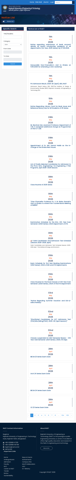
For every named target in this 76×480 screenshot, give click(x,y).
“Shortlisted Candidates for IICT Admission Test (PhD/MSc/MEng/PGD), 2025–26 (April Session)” (50, 320)
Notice (6, 473)
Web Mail (38, 2)
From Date (7, 49)
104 (63, 415)
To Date (6, 56)
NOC (5, 466)
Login (52, 2)
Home (32, 2)
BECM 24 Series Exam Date (40, 390)
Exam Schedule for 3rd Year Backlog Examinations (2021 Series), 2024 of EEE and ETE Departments (50, 264)
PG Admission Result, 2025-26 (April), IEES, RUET (48, 84)
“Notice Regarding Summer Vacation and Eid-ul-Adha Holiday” (50, 301)
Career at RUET (9, 469)
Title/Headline (8, 34)
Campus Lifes (27, 462)
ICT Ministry (26, 469)
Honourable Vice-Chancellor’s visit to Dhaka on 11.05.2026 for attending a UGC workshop (50, 66)
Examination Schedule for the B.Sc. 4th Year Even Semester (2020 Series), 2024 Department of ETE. (50, 223)
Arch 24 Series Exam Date (40, 374)
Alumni (46, 2)
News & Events (27, 457)
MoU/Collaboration (28, 464)
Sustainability (8, 476)
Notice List (10, 21)
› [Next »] (71, 415)
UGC (23, 466)
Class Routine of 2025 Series (41, 185)
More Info (46, 448)
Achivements (26, 460)
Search (12, 64)
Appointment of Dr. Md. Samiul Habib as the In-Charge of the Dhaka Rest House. (50, 146)
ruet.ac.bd (8, 449)
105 (67, 415)
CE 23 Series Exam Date (39, 407)
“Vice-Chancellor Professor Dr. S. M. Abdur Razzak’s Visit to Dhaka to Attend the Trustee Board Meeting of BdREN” (50, 203)
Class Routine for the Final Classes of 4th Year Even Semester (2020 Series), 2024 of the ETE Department (50, 283)
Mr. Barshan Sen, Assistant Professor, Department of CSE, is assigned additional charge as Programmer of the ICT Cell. (50, 127)
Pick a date (21, 52)
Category (7, 41)
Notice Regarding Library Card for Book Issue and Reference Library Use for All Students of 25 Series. (50, 107)
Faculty (6, 464)
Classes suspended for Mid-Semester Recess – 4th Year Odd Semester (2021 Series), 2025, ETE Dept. (50, 339)
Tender (6, 471)
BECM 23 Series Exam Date (40, 357)
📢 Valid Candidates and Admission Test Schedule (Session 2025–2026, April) (50, 242)
